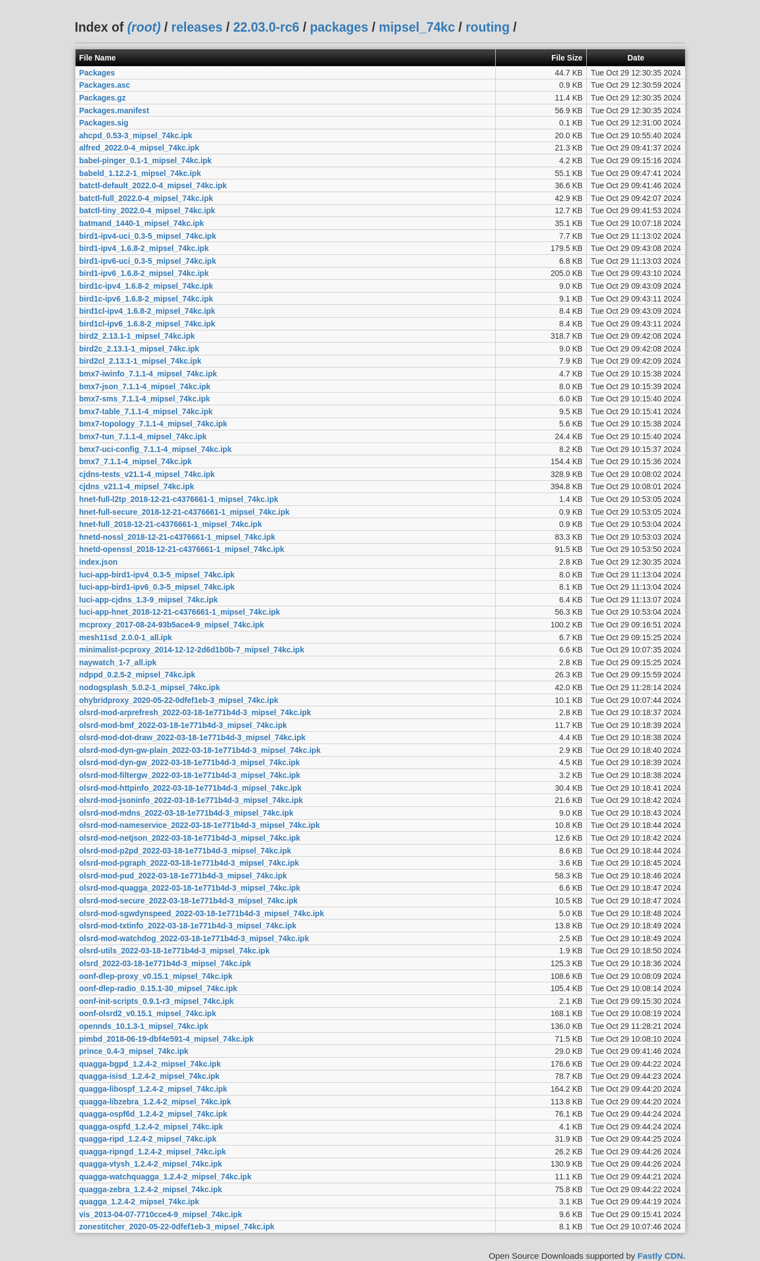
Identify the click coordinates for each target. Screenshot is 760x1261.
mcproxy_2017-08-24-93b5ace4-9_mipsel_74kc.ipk (171, 624)
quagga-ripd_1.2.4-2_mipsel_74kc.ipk (148, 1138)
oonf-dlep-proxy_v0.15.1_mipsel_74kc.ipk (156, 976)
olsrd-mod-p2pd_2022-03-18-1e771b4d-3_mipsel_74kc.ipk (185, 850)
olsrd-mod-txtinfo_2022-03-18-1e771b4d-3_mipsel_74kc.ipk (187, 925)
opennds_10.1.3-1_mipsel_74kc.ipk (144, 1026)
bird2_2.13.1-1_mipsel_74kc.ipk (137, 335)
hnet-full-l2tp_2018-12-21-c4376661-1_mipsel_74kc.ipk (179, 499)
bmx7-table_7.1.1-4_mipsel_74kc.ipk (146, 411)
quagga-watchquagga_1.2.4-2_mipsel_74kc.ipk (165, 1176)
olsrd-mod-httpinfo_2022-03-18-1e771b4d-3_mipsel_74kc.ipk (190, 787)
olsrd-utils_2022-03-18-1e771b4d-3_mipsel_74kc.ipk (174, 950)
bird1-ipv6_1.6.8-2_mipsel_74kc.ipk (144, 273)
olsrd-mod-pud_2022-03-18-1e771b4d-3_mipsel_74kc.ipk (183, 875)
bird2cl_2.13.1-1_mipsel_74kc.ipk (140, 360)
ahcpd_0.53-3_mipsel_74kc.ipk (136, 135)
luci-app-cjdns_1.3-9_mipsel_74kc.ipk (148, 599)
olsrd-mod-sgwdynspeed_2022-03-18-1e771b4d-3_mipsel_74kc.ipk (201, 913)
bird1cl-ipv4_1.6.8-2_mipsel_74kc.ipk (147, 311)
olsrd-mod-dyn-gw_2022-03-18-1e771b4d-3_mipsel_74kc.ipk (189, 762)
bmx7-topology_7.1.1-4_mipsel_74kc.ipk (153, 423)
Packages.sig (104, 122)
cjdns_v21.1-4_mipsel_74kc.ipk (136, 486)
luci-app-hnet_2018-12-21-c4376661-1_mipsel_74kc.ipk (179, 611)
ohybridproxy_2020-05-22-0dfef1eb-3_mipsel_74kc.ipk (179, 700)
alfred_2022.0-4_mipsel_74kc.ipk (139, 147)
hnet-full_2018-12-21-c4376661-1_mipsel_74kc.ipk (170, 524)
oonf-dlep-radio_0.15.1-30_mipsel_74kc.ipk (158, 988)
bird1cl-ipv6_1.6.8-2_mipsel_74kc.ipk (147, 323)
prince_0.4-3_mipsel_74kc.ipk (134, 1051)
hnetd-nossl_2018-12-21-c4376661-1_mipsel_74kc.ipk (177, 536)
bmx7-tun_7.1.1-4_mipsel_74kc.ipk (143, 436)
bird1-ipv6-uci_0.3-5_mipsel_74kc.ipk (148, 261)
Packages (97, 72)
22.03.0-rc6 (266, 27)
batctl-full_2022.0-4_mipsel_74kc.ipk (146, 198)
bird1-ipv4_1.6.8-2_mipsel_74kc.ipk (144, 248)
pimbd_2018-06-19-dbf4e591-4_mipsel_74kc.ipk (166, 1038)
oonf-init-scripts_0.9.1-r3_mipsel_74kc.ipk (156, 1001)
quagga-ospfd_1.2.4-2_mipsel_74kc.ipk (151, 1126)
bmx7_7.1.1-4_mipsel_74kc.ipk (135, 461)
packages (339, 27)
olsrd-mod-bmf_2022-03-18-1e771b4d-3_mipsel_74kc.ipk (183, 725)
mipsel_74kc (417, 27)
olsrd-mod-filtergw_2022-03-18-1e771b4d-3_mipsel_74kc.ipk (189, 775)
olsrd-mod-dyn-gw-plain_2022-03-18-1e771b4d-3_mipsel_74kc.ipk (200, 750)
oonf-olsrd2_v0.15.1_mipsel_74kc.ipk (148, 1013)
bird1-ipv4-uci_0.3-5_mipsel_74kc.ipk (148, 236)
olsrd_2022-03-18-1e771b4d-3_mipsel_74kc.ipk (165, 963)
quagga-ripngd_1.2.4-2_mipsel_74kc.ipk (153, 1151)
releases (197, 27)
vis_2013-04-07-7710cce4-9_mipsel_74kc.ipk (160, 1214)
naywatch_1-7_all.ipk (118, 662)
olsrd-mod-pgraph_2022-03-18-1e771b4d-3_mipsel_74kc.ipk (189, 862)
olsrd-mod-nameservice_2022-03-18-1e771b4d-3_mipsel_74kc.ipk (199, 825)
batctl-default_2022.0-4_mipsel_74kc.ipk (153, 185)
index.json (98, 561)
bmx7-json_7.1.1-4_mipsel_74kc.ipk (145, 386)
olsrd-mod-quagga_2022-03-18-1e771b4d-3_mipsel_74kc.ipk (189, 887)
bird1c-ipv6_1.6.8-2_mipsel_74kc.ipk (146, 298)
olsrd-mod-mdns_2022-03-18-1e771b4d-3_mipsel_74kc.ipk (186, 812)
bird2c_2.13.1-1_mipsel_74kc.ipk (139, 348)
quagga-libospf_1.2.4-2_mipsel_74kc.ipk (153, 1088)
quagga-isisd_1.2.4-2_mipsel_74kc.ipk (149, 1076)
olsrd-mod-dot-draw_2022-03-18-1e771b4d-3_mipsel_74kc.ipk (192, 737)
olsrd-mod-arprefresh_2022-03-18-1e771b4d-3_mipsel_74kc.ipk (195, 712)
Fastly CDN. (661, 1255)
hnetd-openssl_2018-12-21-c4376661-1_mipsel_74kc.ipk (182, 549)
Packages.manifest (114, 110)
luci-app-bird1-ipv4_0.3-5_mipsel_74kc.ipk (157, 574)
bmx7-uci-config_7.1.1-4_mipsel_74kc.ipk (155, 449)
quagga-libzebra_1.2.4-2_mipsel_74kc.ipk (155, 1101)
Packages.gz (102, 97)
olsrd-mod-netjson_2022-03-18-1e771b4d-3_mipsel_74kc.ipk (189, 837)
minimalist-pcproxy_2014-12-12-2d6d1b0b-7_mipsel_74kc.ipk (191, 649)
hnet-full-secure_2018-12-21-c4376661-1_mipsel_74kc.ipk (184, 512)
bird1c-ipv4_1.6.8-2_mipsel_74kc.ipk (146, 286)
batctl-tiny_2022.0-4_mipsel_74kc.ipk (147, 210)
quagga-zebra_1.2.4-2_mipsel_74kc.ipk (151, 1189)
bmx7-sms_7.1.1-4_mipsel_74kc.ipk (144, 398)
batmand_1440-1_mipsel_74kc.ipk (141, 223)
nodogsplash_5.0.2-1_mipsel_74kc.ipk (149, 687)
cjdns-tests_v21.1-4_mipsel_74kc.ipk (147, 474)
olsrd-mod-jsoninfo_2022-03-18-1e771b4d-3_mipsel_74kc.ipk (191, 800)
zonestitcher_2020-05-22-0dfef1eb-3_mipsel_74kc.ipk (177, 1226)
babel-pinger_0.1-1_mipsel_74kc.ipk (145, 160)
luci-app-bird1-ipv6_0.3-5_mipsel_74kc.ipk (157, 586)
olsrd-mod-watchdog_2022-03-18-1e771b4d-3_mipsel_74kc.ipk (194, 938)
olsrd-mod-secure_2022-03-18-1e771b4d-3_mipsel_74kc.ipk (188, 900)
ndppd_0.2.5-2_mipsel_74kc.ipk (137, 674)
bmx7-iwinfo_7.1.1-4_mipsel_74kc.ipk (148, 373)
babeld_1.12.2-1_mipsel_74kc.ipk (140, 173)
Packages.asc (104, 85)
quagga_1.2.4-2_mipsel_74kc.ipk (139, 1201)
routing (488, 27)
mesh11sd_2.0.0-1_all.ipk (125, 637)
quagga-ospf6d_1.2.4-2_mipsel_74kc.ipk (153, 1113)
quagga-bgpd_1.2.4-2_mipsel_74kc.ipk (150, 1063)
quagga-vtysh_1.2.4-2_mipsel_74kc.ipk (151, 1163)
